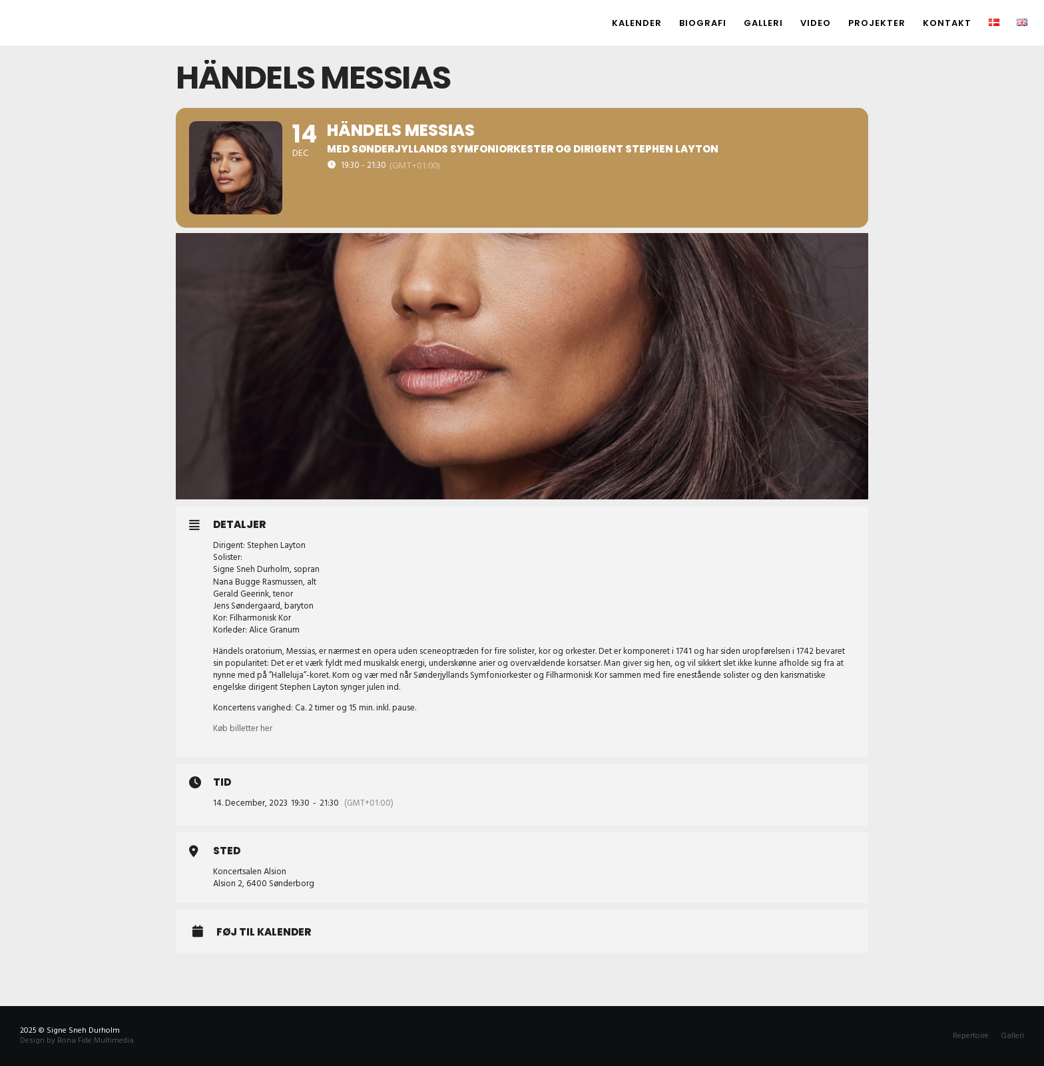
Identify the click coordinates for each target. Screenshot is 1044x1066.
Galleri (1012, 1035)
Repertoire (971, 1035)
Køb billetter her (242, 728)
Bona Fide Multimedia (95, 1040)
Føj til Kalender (263, 932)
